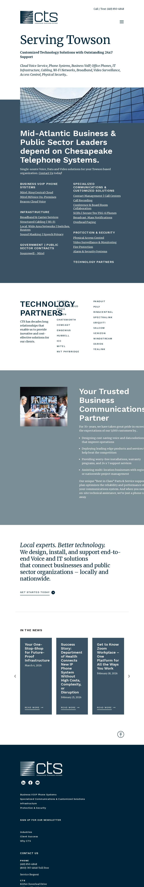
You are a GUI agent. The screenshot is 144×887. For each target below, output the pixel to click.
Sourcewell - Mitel (32, 253)
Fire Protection (83, 247)
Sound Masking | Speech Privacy (41, 234)
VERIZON (99, 333)
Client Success (29, 836)
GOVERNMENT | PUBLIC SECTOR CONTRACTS (39, 246)
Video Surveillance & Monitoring (95, 242)
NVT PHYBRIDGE (68, 351)
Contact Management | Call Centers (97, 196)
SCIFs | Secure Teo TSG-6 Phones (95, 213)
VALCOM (99, 328)
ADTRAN (62, 301)
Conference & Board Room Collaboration (90, 206)
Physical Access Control (88, 237)
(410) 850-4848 (28, 864)
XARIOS (98, 343)
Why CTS (25, 840)
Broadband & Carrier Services (39, 217)
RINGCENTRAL (103, 312)
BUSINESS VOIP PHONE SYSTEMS (39, 185)
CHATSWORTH (66, 319)
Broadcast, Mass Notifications (92, 217)
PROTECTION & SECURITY (94, 232)
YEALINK (99, 349)
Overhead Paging (84, 222)
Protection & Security (33, 807)
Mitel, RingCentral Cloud (36, 192)
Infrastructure (28, 803)
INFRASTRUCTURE (35, 212)
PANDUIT (99, 301)
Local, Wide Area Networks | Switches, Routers (45, 228)
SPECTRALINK (103, 317)
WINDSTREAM (102, 338)
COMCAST (63, 325)
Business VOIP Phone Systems (38, 794)
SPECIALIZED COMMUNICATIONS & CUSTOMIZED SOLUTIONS (94, 187)
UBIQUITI (99, 322)
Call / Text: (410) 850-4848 (109, 8)
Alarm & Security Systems (90, 251)
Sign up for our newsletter (40, 820)
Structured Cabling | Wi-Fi (37, 222)
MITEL (61, 346)
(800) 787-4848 (29, 867)
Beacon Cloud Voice (33, 201)
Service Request (29, 874)
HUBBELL (63, 335)
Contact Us (29, 853)
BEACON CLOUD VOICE (67, 307)
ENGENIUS (64, 330)
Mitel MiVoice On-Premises (38, 197)
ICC (59, 340)
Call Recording (83, 200)
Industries (26, 832)
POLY (96, 306)
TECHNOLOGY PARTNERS (93, 262)
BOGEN (61, 314)
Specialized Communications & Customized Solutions (52, 799)
